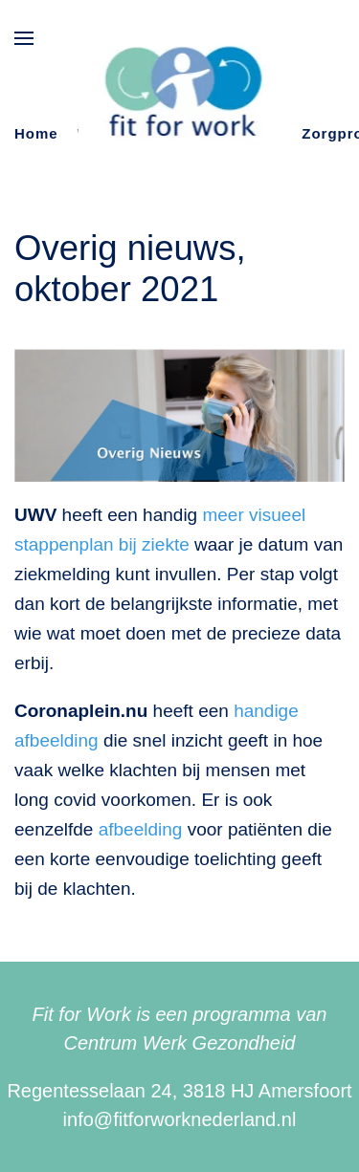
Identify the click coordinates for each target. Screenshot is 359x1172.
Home (36, 133)
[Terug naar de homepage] (179, 94)
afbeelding (141, 829)
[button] (24, 38)
